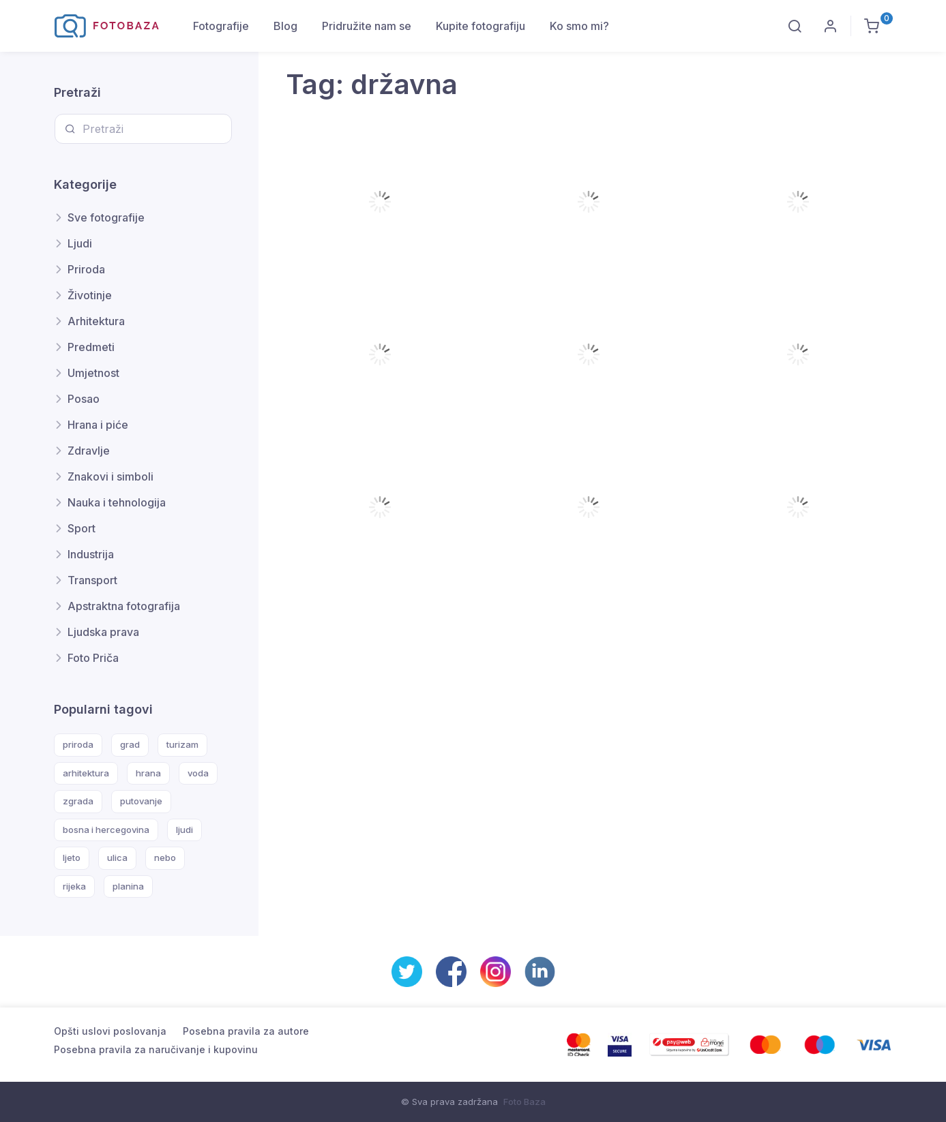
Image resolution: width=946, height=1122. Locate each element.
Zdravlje (89, 450)
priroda (78, 744)
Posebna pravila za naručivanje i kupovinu (156, 1049)
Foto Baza (524, 1101)
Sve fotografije (106, 217)
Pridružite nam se (366, 26)
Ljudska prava (103, 632)
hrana (148, 773)
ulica (117, 857)
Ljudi (80, 243)
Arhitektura (96, 321)
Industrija (91, 554)
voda (198, 773)
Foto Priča (93, 658)
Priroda (86, 269)
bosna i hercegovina (106, 829)
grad (130, 744)
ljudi (184, 829)
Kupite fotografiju (480, 26)
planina (128, 886)
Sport (81, 528)
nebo (165, 857)
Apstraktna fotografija (124, 606)
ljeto (71, 857)
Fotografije (221, 26)
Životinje (90, 295)
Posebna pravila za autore (246, 1031)
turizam (182, 744)
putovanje (141, 800)
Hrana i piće (98, 424)
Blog (285, 26)
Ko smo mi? (579, 26)
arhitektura (86, 773)
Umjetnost (93, 373)
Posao (84, 399)
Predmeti (91, 347)
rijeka (74, 886)
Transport (92, 580)
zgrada (78, 800)
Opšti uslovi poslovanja (110, 1031)
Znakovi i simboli (110, 476)
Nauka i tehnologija (117, 502)
